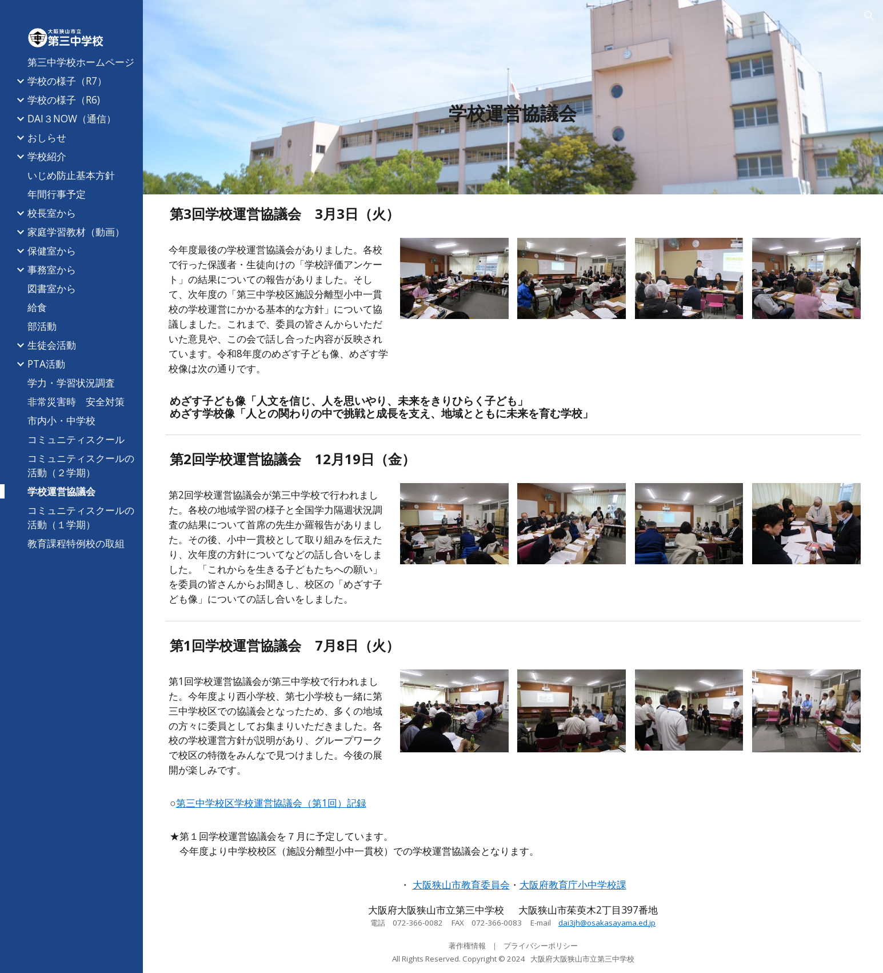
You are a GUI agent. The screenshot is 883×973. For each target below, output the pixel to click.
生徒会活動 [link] (51, 345)
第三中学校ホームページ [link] (80, 62)
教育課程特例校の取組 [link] (76, 543)
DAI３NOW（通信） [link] (71, 118)
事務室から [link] (51, 269)
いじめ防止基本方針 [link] (71, 175)
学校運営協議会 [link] (61, 491)
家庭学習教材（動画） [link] (76, 231)
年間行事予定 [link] (56, 194)
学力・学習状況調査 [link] (71, 382)
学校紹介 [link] (46, 156)
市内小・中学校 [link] (61, 420)
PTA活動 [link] (46, 363)
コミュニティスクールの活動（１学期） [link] (80, 517)
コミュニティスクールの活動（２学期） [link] (80, 465)
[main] (513, 113)
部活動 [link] (42, 326)
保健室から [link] (51, 250)
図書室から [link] (51, 288)
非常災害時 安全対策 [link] (76, 401)
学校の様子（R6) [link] (63, 99)
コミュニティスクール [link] (76, 439)
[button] (869, 16)
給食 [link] (37, 307)
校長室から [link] (51, 213)
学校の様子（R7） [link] (67, 80)
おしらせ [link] (46, 137)
